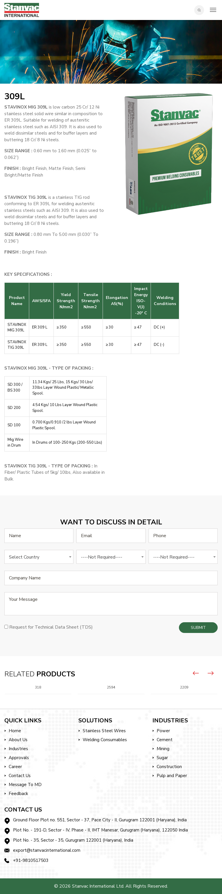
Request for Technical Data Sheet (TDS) (51, 627)
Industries (18, 749)
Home (15, 731)
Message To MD (25, 784)
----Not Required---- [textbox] (101, 557)
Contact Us (20, 776)
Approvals (19, 758)
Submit (198, 627)
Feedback (18, 793)
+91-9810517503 (31, 860)
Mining (163, 749)
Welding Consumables (105, 740)
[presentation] (196, 673)
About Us (18, 740)
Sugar (162, 758)
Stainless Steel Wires (104, 731)
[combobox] (38, 557)
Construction (169, 767)
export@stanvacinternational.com (46, 850)
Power (163, 731)
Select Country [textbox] (24, 557)
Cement (165, 740)
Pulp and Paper (172, 776)
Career (15, 767)
